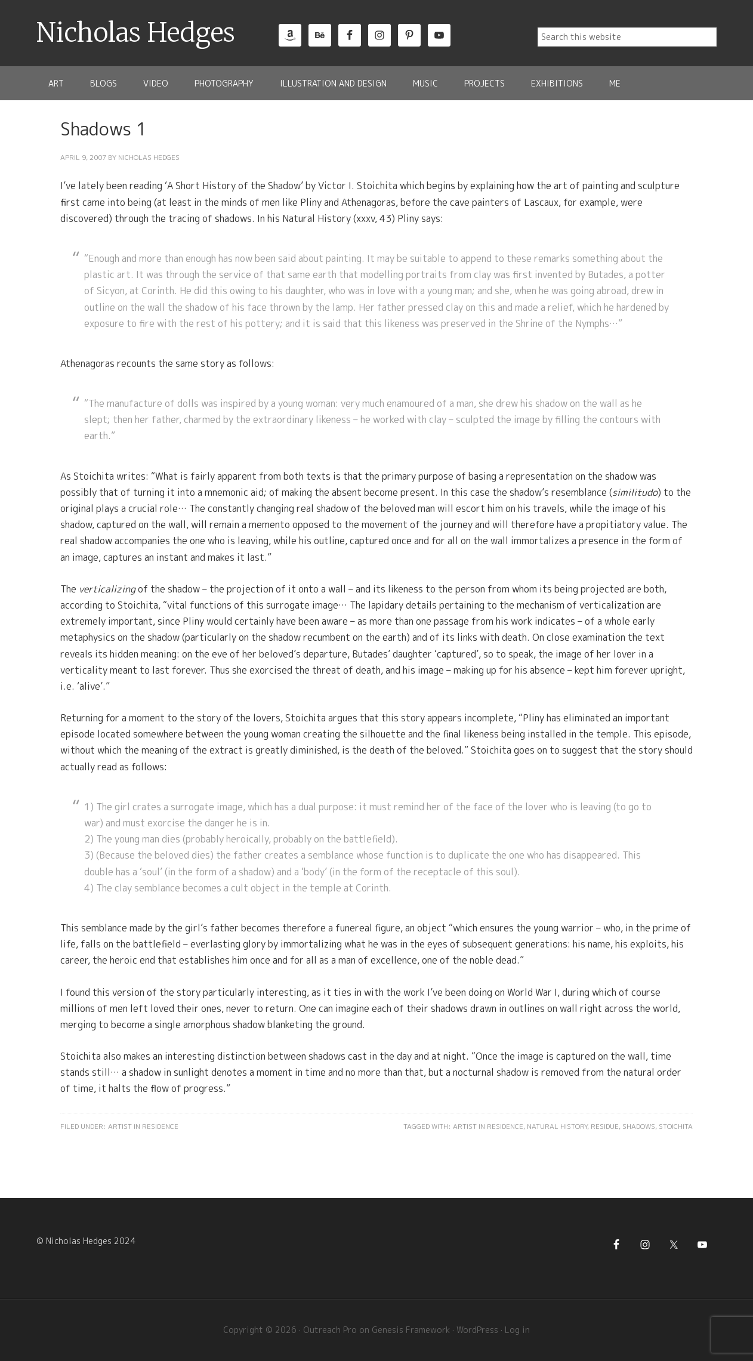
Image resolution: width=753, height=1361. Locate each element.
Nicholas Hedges (135, 33)
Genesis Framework (411, 1329)
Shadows (638, 1126)
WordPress (477, 1329)
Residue (605, 1126)
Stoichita (676, 1126)
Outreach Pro (330, 1329)
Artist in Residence (143, 1126)
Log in (517, 1329)
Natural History (557, 1126)
